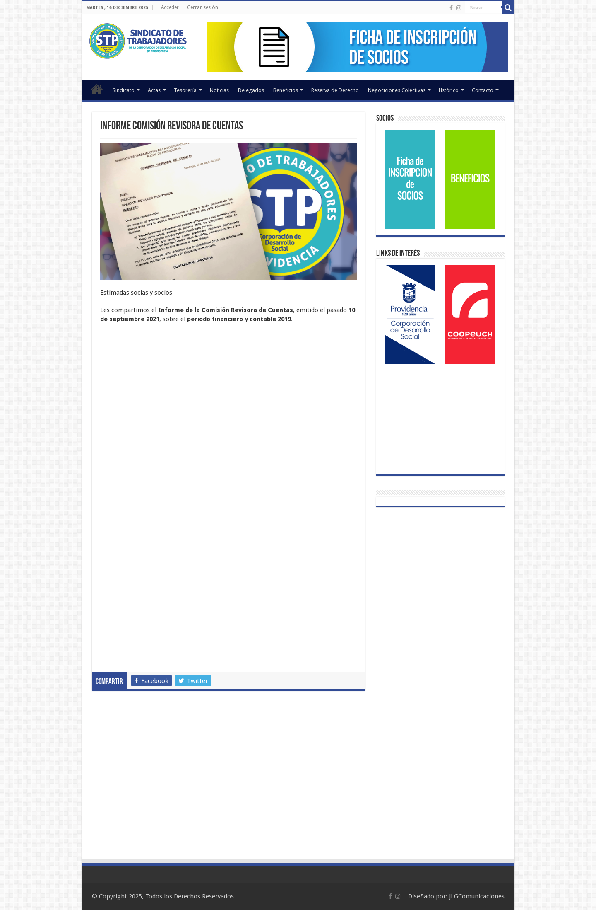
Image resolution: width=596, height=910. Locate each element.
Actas (154, 90)
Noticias (219, 90)
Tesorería (185, 90)
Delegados (251, 90)
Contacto (482, 90)
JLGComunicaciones (477, 896)
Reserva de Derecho (335, 90)
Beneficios (285, 90)
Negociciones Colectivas (396, 90)
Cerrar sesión (202, 7)
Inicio (97, 89)
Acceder (170, 7)
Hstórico (449, 90)
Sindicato (124, 90)
